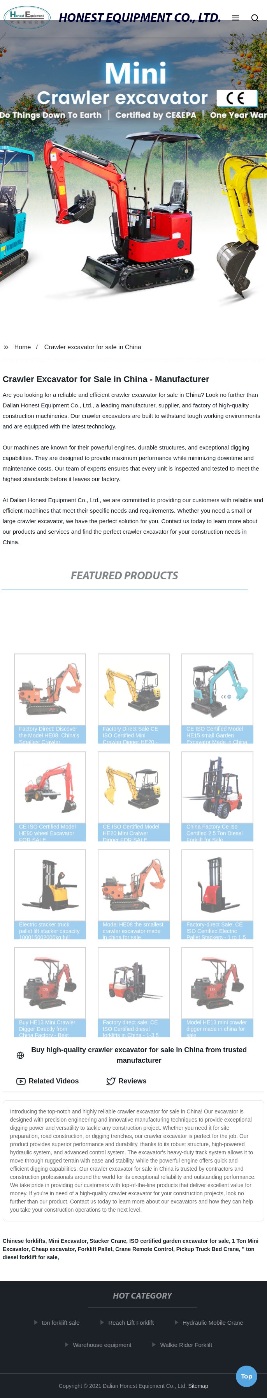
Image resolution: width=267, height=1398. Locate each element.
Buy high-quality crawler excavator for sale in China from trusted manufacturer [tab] (131, 1055)
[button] (235, 19)
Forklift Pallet (95, 1249)
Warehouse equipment (105, 1344)
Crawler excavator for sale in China (92, 347)
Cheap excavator (53, 1249)
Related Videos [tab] (47, 1081)
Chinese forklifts (24, 1241)
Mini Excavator (67, 1241)
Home (22, 347)
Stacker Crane (108, 1241)
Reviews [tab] (126, 1081)
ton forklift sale (64, 1322)
